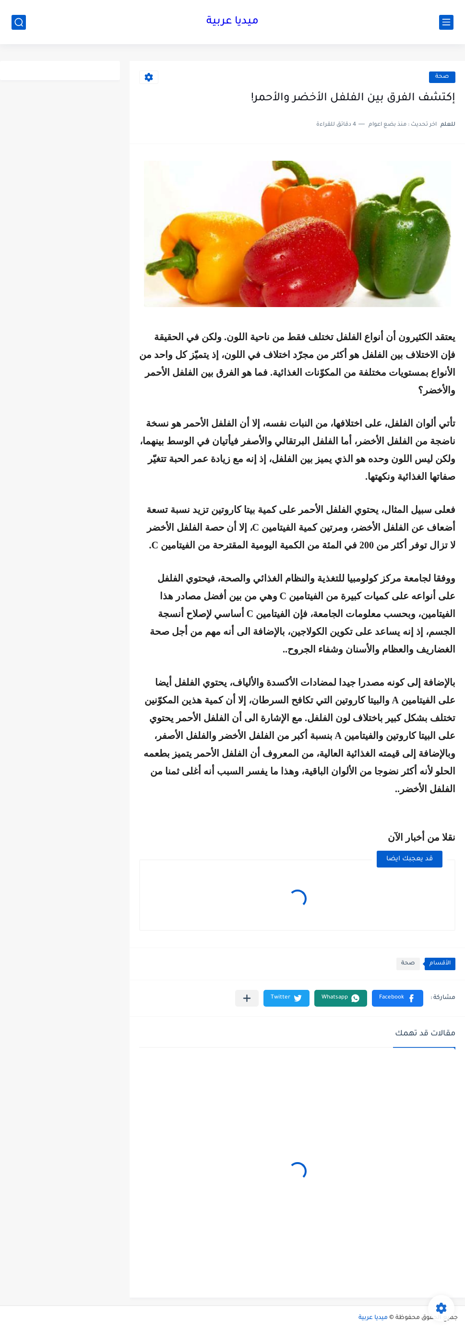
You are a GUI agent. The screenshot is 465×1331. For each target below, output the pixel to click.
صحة (442, 77)
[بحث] (19, 22)
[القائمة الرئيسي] (446, 22)
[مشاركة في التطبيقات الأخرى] (247, 998)
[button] (397, 998)
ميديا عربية (232, 22)
